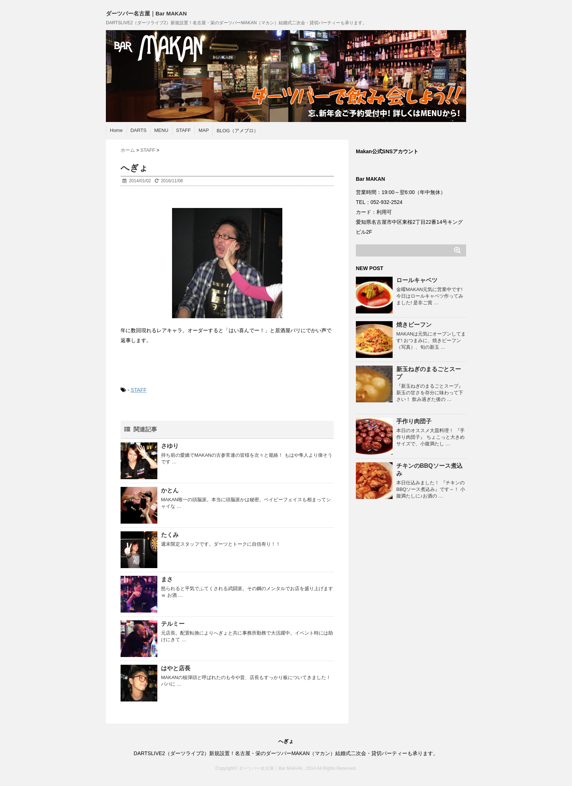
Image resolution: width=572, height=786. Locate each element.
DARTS (139, 130)
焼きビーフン (414, 325)
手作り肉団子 (414, 421)
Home (116, 130)
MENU (161, 130)
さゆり (170, 446)
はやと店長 (175, 668)
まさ (167, 579)
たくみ (170, 535)
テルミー (173, 624)
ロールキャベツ (416, 280)
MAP (204, 130)
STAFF (183, 130)
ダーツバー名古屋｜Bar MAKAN (146, 13)
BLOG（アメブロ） (237, 130)
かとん (170, 490)
